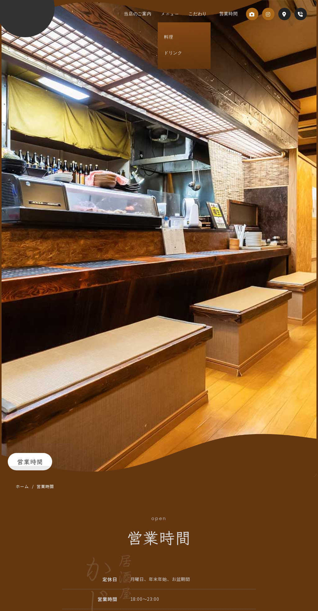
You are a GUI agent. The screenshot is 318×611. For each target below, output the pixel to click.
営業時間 (227, 14)
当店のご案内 (148, 14)
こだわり (202, 14)
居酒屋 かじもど (43, 19)
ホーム (22, 486)
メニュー (178, 14)
